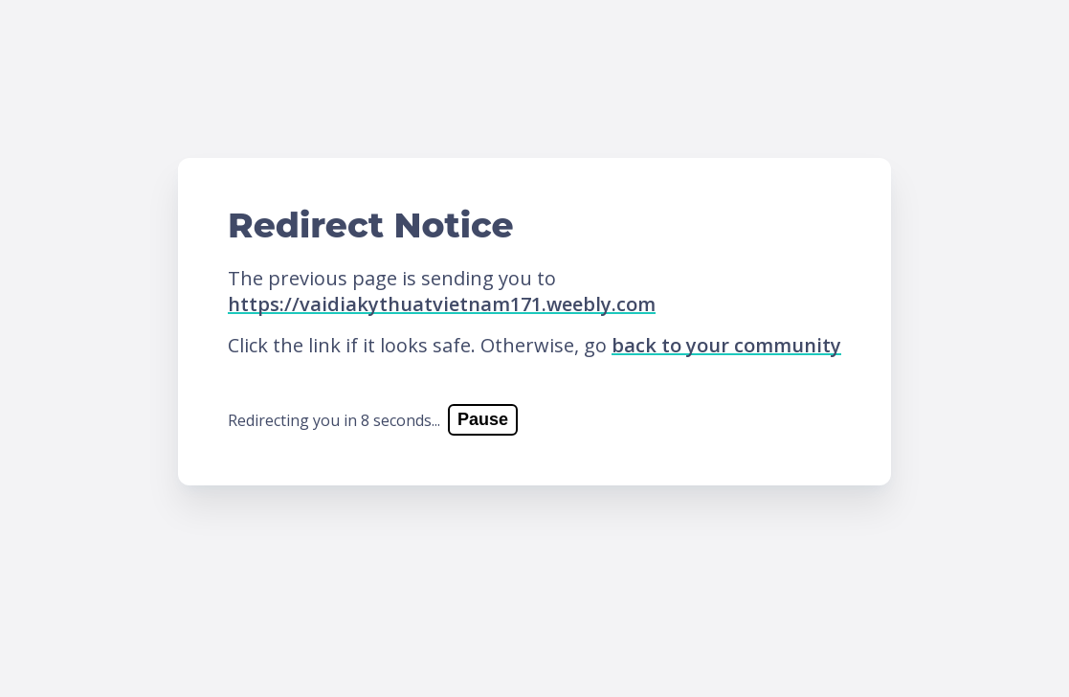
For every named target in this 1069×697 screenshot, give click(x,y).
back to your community (726, 345)
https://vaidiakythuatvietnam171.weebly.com (442, 304)
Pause (482, 419)
